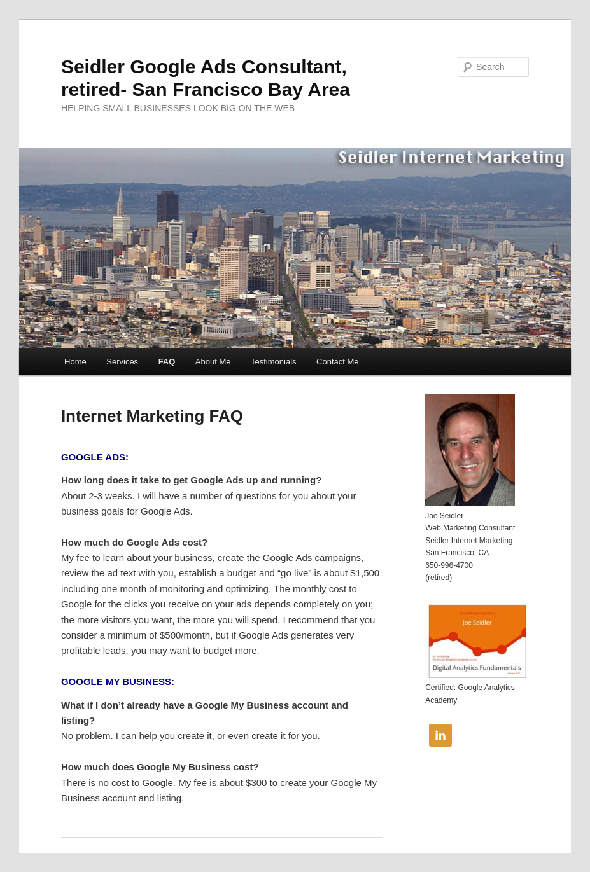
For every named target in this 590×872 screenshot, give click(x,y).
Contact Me (337, 361)
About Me (213, 361)
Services (122, 361)
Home (75, 361)
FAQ (167, 361)
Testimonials (274, 361)
